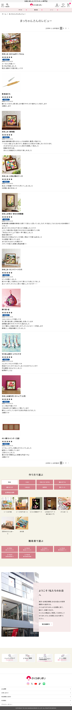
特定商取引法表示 (6, 696)
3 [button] (65, 28)
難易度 (36, 10)
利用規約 (3, 700)
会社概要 (3, 689)
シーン (51, 10)
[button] (68, 28)
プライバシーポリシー (6, 704)
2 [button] (63, 28)
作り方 (20, 10)
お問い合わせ (5, 693)
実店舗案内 (46, 624)
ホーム (4, 14)
